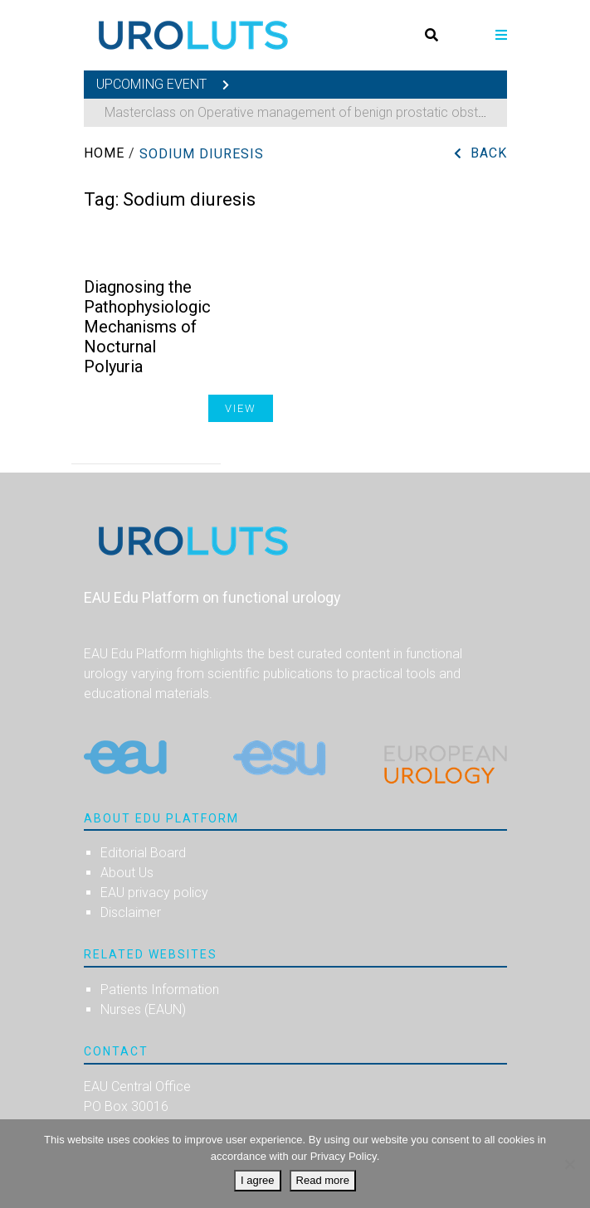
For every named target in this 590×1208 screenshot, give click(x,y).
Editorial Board (143, 853)
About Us (127, 873)
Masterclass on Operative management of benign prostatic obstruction (311, 112)
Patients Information (159, 989)
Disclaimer (130, 912)
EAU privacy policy (154, 892)
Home (104, 153)
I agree (257, 1180)
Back (489, 153)
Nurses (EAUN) (143, 1009)
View (240, 408)
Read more (322, 1180)
